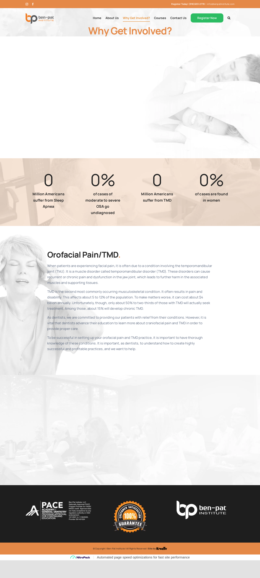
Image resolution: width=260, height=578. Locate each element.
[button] (229, 18)
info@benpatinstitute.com (220, 3)
